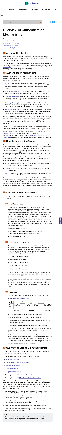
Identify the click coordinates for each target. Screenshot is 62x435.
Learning (12, 10)
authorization (7, 67)
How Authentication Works (10, 45)
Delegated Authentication (12, 109)
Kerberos (7, 83)
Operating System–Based (12, 91)
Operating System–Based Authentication (17, 362)
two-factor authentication (26, 375)
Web (6, 173)
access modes (24, 353)
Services (48, 154)
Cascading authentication (10, 133)
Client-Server (8, 168)
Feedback (61, 221)
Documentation (22, 10)
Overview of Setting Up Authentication (13, 48)
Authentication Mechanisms (11, 43)
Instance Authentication (12, 96)
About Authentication (9, 41)
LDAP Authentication (11, 369)
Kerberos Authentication (12, 359)
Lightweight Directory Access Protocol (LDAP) (18, 103)
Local (6, 163)
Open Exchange (45, 10)
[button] (4, 53)
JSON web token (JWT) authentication (29, 378)
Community (34, 10)
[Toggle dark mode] (52, 22)
